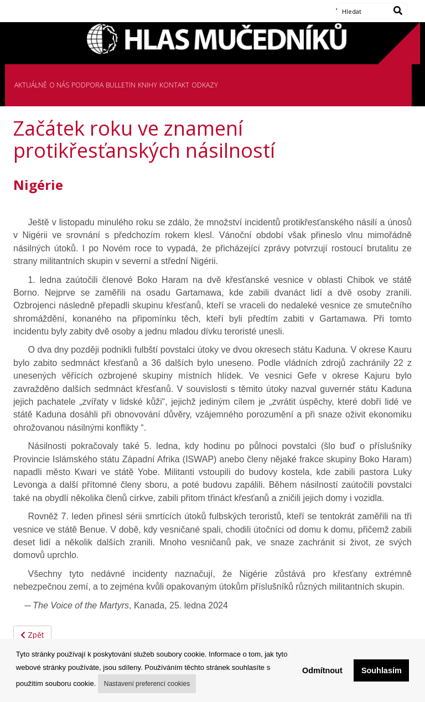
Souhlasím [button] (381, 670)
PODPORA (87, 85)
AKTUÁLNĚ (30, 85)
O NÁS (59, 85)
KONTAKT (174, 85)
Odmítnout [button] (322, 670)
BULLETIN (121, 85)
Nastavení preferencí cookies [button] (147, 684)
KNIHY (147, 85)
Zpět (32, 634)
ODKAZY (204, 85)
